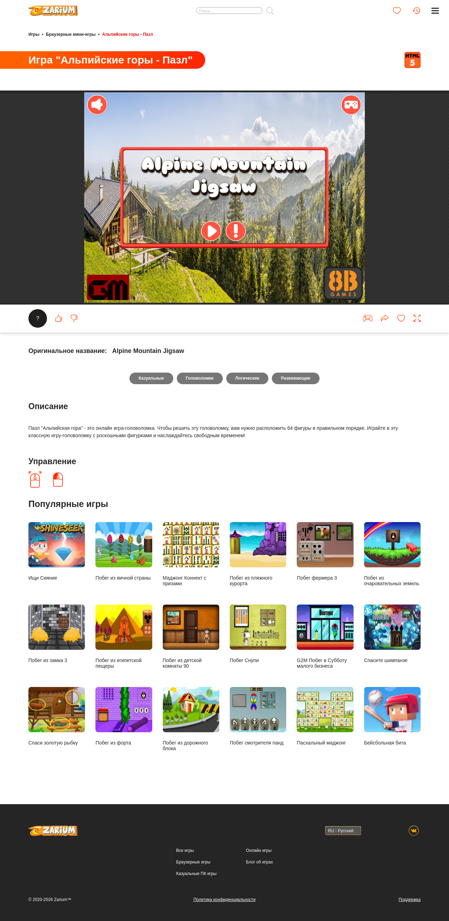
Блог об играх (259, 862)
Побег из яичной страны (123, 551)
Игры (33, 34)
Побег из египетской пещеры (123, 636)
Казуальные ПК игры (196, 873)
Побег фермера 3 (325, 551)
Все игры (185, 850)
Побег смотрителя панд (258, 716)
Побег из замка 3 (56, 634)
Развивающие (295, 378)
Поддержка (409, 899)
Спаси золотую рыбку (56, 716)
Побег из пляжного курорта (258, 554)
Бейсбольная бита (392, 716)
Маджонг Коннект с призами (191, 554)
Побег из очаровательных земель (392, 554)
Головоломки (200, 378)
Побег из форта (123, 716)
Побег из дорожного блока (191, 719)
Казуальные (151, 378)
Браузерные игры (193, 862)
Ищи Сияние (56, 551)
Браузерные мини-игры (70, 34)
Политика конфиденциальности (224, 899)
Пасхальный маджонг (325, 716)
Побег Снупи (258, 634)
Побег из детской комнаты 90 (191, 636)
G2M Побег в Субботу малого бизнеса (325, 636)
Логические (247, 378)
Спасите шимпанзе (392, 634)
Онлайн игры (259, 850)
